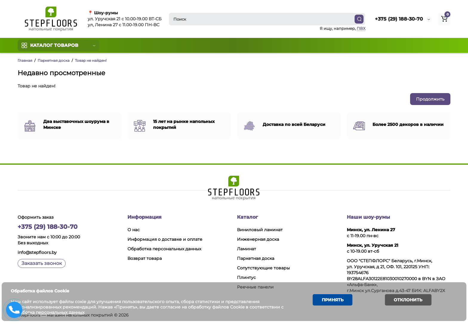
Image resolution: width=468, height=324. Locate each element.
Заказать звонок (41, 263)
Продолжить (430, 99)
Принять (329, 301)
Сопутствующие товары (263, 268)
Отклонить (402, 301)
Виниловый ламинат (260, 229)
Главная (25, 60)
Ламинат (246, 249)
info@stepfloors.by (37, 252)
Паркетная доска (54, 60)
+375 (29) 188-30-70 (399, 19)
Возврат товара (144, 258)
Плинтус (246, 277)
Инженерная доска (258, 239)
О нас (133, 229)
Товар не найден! (91, 60)
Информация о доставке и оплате (164, 239)
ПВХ (361, 28)
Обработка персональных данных (164, 249)
